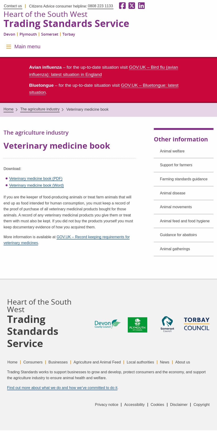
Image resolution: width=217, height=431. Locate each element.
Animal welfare (172, 152)
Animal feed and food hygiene (185, 222)
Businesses (60, 363)
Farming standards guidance (184, 180)
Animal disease (173, 194)
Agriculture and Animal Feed (101, 363)
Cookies (155, 405)
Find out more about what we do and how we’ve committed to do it (62, 388)
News (171, 363)
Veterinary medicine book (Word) (36, 186)
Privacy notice (101, 405)
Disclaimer (177, 405)
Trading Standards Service (69, 24)
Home (9, 110)
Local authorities (145, 363)
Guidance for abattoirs (178, 236)
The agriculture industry (39, 110)
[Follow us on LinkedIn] (140, 6)
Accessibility (130, 405)
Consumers (34, 363)
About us (190, 363)
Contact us (13, 6)
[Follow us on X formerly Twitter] (131, 6)
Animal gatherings (175, 250)
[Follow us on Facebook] (121, 6)
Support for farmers (176, 166)
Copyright (201, 405)
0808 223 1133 (100, 6)
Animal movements (176, 208)
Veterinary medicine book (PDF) (35, 179)
